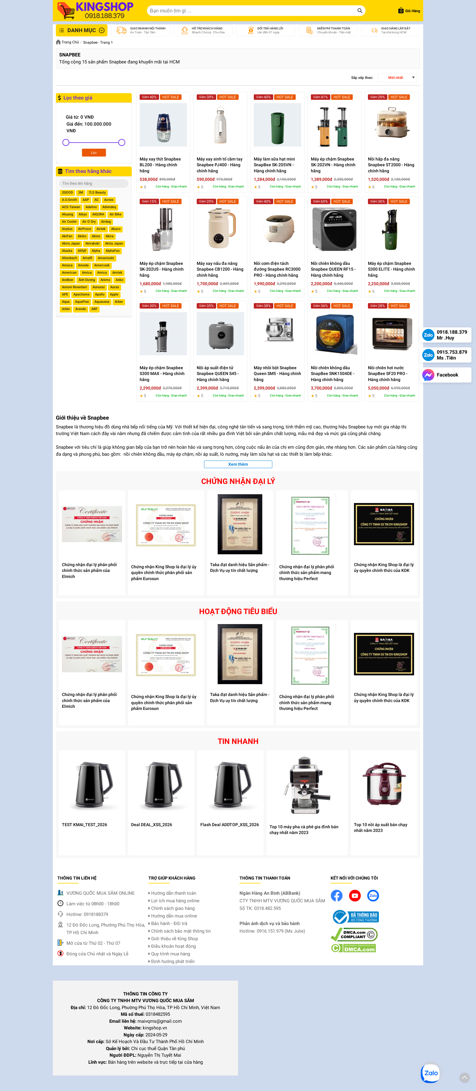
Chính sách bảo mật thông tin (179, 931)
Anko (119, 280)
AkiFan (67, 236)
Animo (105, 280)
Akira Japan (71, 243)
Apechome (81, 294)
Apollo (99, 294)
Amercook (102, 265)
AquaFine (82, 302)
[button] (464, 1078)
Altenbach (69, 258)
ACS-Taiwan (71, 207)
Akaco (116, 229)
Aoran (114, 287)
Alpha (96, 251)
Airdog (106, 222)
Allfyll (82, 251)
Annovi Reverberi (74, 287)
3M (80, 192)
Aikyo (83, 214)
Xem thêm (238, 464)
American (69, 273)
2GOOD (67, 192)
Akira (110, 236)
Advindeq (109, 207)
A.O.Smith (69, 200)
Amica (87, 273)
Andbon (67, 280)
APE (65, 294)
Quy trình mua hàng (169, 954)
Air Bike (115, 214)
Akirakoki (92, 243)
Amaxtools (106, 258)
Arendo (80, 309)
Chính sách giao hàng (171, 908)
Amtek (117, 273)
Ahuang (67, 214)
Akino (96, 236)
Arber (119, 302)
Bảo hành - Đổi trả (167, 923)
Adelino (91, 207)
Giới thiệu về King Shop (173, 938)
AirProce (84, 229)
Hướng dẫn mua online (172, 916)
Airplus (67, 229)
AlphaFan (113, 251)
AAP (86, 200)
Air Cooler (69, 222)
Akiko (82, 236)
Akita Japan (114, 243)
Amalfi (87, 258)
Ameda (83, 265)
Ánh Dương (87, 280)
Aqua (66, 302)
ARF (94, 309)
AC (96, 200)
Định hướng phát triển (171, 961)
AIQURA (98, 214)
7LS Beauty (97, 192)
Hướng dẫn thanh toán (172, 893)
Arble (66, 309)
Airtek (101, 229)
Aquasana (101, 302)
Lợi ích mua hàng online (173, 901)
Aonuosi (99, 287)
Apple (114, 294)
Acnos (109, 200)
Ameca (67, 265)
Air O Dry (89, 222)
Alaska (67, 251)
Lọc (94, 152)
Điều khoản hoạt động (172, 946)
